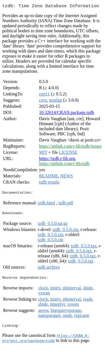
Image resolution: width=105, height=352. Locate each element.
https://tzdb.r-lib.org (57, 159)
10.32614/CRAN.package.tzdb (66, 113)
